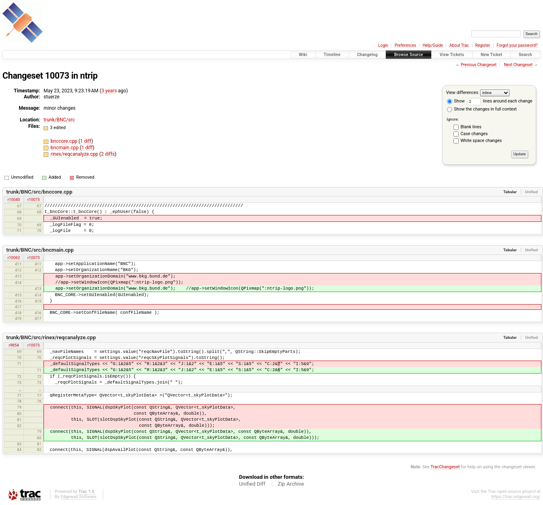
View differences (462, 92)
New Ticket (491, 54)
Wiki (303, 54)
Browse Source (408, 54)
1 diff (86, 141)
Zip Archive (291, 484)
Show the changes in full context (482, 109)
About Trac (459, 45)
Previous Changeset (479, 65)
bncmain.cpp (65, 147)
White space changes (481, 140)
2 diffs (108, 154)
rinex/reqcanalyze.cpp (75, 154)
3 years (109, 91)
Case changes (474, 133)
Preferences (405, 45)
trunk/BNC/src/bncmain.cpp (40, 250)
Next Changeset (518, 65)
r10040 (14, 199)
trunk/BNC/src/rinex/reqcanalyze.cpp (51, 337)
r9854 (14, 345)
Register (482, 45)
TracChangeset (444, 467)
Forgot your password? (517, 45)
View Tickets (452, 54)
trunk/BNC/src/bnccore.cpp (39, 192)
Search (525, 54)
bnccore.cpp (65, 141)
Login (383, 45)
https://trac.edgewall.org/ (516, 496)
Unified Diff (252, 484)
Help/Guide (433, 45)
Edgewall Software (78, 496)
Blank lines (471, 126)
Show (456, 101)
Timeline (332, 54)
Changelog (367, 54)
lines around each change (500, 101)
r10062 (14, 257)
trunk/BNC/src (59, 120)
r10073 (33, 199)
